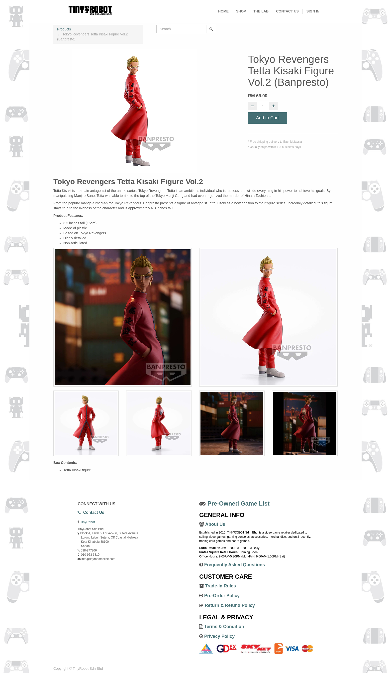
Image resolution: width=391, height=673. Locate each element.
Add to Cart (267, 117)
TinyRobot (87, 522)
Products (64, 29)
